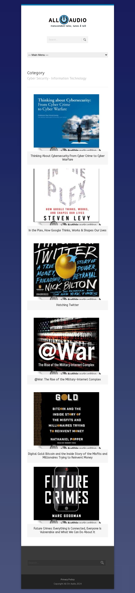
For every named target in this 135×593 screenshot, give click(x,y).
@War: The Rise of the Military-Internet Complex (68, 379)
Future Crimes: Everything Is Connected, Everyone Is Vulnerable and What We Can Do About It (67, 530)
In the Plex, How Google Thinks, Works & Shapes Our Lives (67, 230)
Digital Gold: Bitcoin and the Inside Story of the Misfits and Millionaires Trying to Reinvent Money (67, 455)
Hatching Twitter (67, 305)
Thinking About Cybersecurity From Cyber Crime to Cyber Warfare (67, 157)
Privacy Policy (67, 579)
